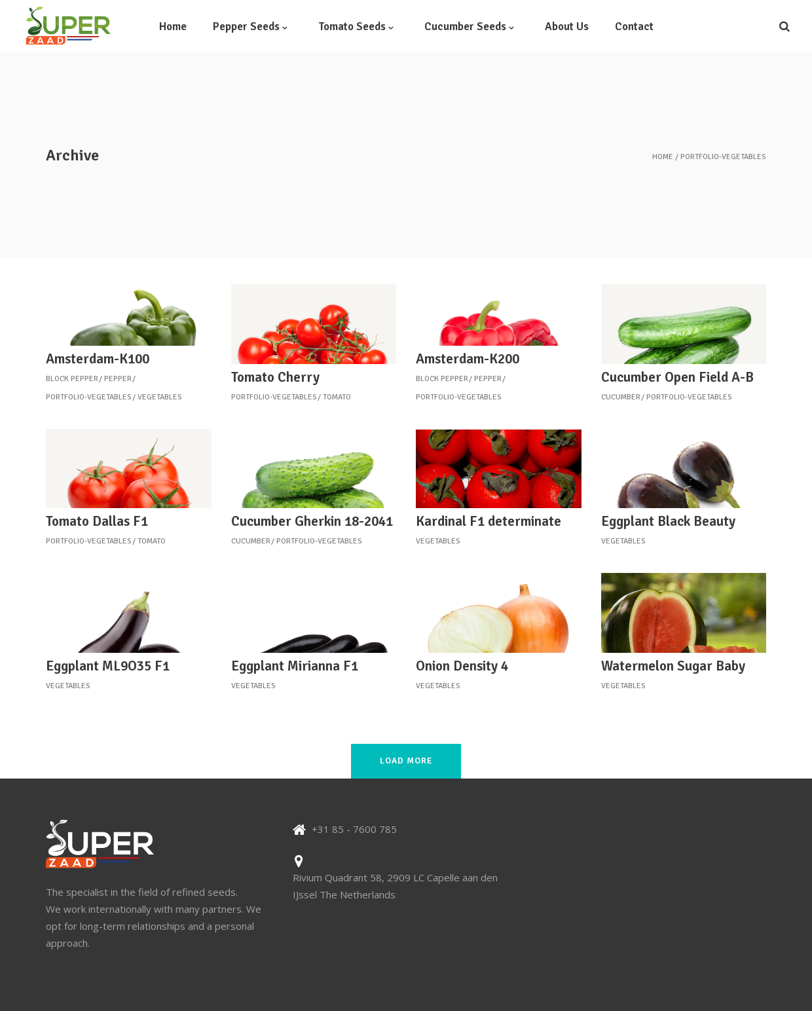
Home (662, 157)
